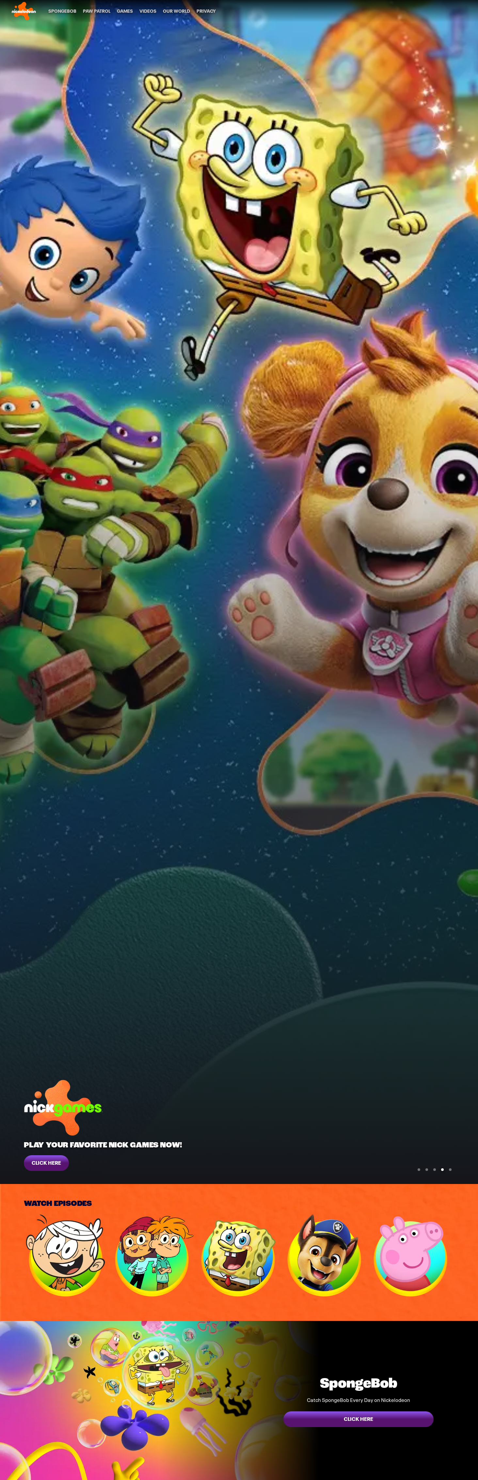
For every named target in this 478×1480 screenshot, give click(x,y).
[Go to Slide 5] (450, 1169)
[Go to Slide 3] (434, 1169)
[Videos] (148, 11)
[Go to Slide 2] (426, 1169)
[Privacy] (206, 11)
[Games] (125, 11)
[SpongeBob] (62, 11)
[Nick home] (24, 11)
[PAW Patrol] (97, 11)
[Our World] (176, 11)
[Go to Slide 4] (442, 1169)
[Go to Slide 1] (419, 1169)
